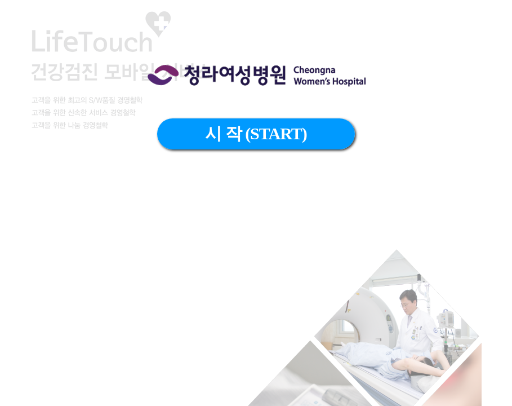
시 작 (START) (256, 133)
